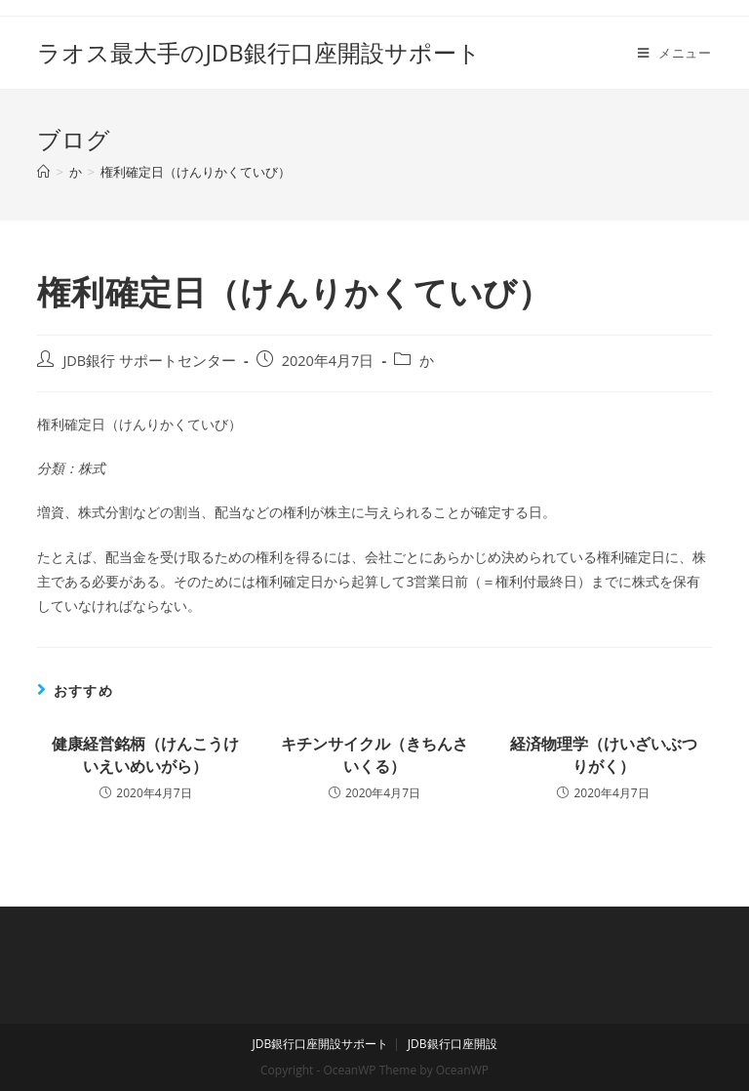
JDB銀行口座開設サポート (320, 1043)
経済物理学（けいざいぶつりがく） (603, 754)
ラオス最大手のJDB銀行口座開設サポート (258, 52)
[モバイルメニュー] (675, 53)
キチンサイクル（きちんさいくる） (374, 754)
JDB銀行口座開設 (452, 1043)
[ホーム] (43, 172)
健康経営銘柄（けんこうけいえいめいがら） (145, 754)
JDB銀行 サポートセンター (149, 360)
